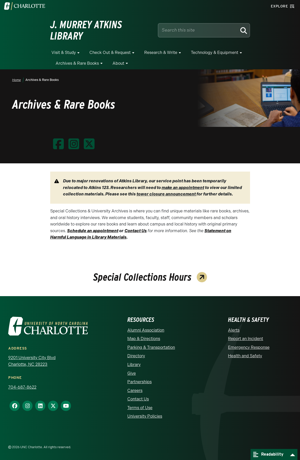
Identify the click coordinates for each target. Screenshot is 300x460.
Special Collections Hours (142, 277)
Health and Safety (245, 355)
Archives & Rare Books (77, 63)
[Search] (243, 30)
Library (134, 364)
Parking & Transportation (151, 347)
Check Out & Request (110, 52)
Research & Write (160, 52)
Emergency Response (249, 347)
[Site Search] (198, 30)
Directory (136, 355)
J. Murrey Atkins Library (86, 30)
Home (16, 80)
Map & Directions (143, 338)
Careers (134, 390)
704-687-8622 (22, 387)
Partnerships (139, 381)
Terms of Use (139, 407)
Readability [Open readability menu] (268, 454)
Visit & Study (63, 52)
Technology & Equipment (214, 52)
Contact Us (138, 399)
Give (131, 373)
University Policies (144, 416)
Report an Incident (245, 338)
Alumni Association (145, 330)
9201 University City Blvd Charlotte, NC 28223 (32, 361)
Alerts (234, 330)
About (118, 63)
